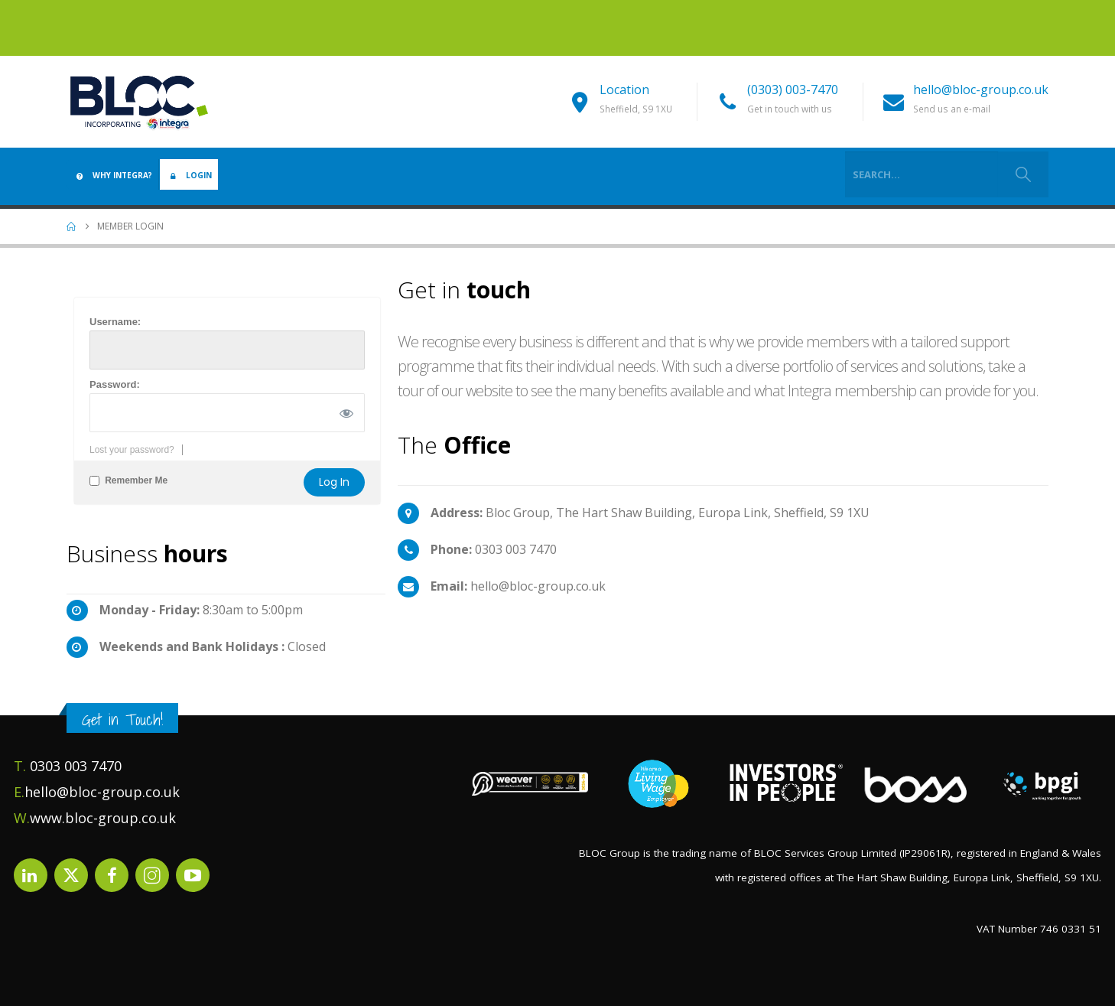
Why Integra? (112, 175)
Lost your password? (131, 449)
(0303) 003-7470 (792, 89)
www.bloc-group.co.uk (103, 818)
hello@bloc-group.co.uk (980, 89)
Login (189, 175)
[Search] (1022, 174)
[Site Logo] (139, 101)
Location (624, 89)
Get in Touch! (122, 719)
